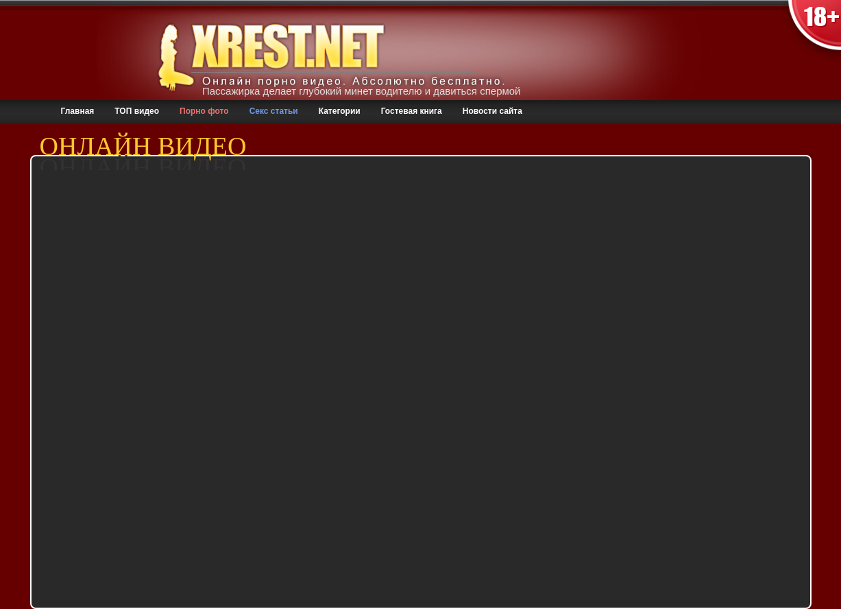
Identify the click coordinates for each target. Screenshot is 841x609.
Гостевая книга (411, 111)
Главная (78, 111)
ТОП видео (136, 111)
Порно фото (204, 111)
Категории (340, 111)
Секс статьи (273, 111)
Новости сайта (492, 111)
